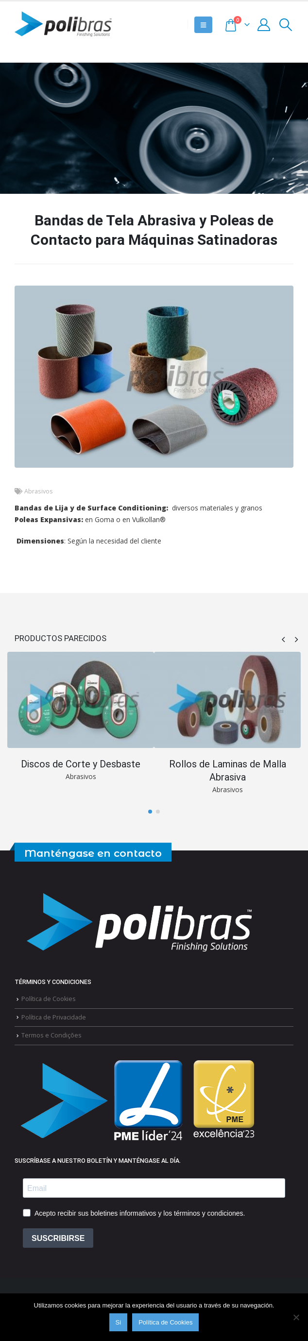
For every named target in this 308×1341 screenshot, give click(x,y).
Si (118, 1322)
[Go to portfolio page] (80, 717)
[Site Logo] (63, 25)
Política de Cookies (48, 999)
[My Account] (264, 24)
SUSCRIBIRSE (58, 1238)
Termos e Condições (51, 1035)
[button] (203, 25)
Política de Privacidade (53, 1017)
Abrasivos (38, 491)
